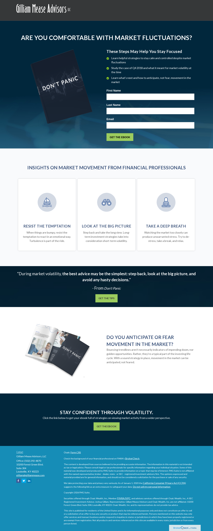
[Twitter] (24, 481)
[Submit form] (119, 137)
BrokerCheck (132, 458)
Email (110, 119)
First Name (113, 90)
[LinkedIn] (29, 481)
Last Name (113, 105)
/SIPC (127, 498)
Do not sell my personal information (151, 486)
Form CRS (75, 452)
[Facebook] (18, 481)
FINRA (120, 498)
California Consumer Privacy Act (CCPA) (164, 482)
